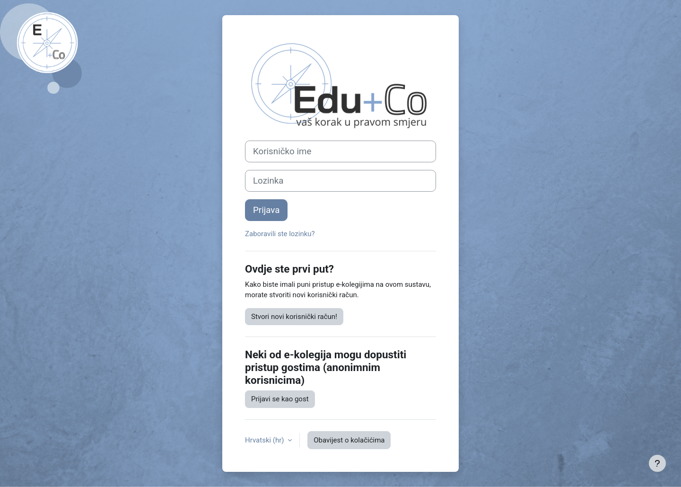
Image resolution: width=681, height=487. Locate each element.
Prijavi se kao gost (280, 399)
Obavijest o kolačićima (349, 440)
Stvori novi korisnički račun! (294, 316)
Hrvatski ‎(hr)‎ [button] (265, 440)
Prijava (266, 210)
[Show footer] (657, 463)
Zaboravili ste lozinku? (280, 234)
